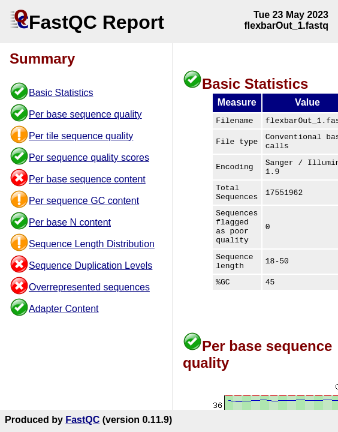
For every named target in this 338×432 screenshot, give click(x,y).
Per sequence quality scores (89, 157)
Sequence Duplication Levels (90, 265)
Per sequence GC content (84, 201)
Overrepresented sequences (89, 287)
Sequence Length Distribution (92, 244)
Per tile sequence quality (81, 136)
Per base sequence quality (85, 114)
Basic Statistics (61, 93)
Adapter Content (64, 309)
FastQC (82, 420)
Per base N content (70, 222)
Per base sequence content (87, 179)
